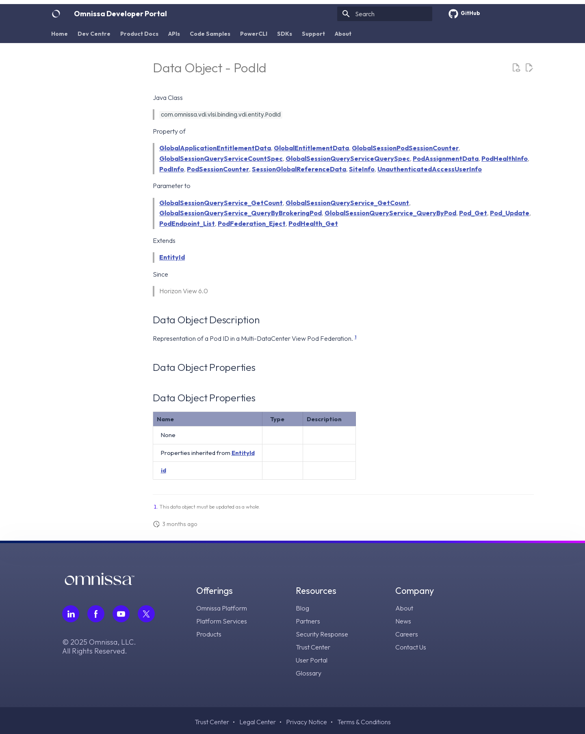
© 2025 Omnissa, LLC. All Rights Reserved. (99, 647)
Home (59, 33)
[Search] (384, 13)
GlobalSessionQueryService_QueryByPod (390, 213)
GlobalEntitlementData (311, 148)
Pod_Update (509, 213)
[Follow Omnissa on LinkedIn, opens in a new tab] (70, 613)
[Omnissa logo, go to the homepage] (99, 582)
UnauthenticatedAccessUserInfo (429, 169)
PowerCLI (253, 33)
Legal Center (257, 722)
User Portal (311, 660)
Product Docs (139, 33)
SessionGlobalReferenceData (299, 169)
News (403, 621)
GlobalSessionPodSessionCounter (405, 148)
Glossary (308, 673)
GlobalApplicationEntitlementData (215, 148)
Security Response (322, 634)
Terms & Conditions (364, 722)
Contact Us (410, 647)
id (163, 470)
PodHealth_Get (313, 223)
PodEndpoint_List (187, 223)
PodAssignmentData (446, 158)
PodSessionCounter (218, 169)
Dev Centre (94, 33)
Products (208, 634)
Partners (308, 621)
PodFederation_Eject (252, 223)
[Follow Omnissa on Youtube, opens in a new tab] (121, 613)
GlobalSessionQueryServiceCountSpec (221, 158)
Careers (406, 634)
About (343, 33)
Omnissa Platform (221, 608)
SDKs (284, 33)
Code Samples (210, 33)
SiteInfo (362, 169)
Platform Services (221, 621)
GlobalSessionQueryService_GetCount (221, 203)
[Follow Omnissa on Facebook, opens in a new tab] (95, 613)
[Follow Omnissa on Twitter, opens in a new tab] (146, 613)
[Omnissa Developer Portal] (56, 14)
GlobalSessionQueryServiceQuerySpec (348, 158)
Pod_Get (473, 213)
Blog (302, 608)
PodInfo (171, 169)
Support (313, 33)
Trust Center (313, 647)
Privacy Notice (306, 722)
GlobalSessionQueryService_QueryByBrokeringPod (240, 213)
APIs (174, 33)
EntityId (172, 257)
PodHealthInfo (504, 158)
